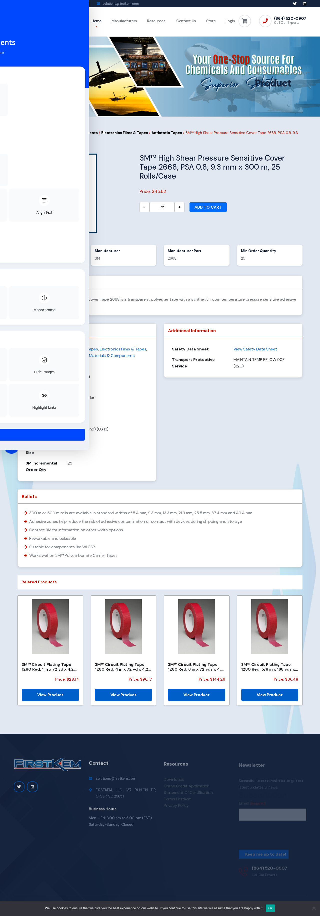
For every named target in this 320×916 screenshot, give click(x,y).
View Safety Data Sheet (255, 352)
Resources (156, 21)
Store (211, 21)
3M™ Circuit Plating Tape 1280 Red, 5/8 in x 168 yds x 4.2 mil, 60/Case (268, 670)
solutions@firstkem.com (120, 4)
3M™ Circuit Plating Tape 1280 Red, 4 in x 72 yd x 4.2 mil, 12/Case (121, 670)
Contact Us (185, 21)
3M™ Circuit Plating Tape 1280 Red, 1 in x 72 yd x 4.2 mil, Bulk (48, 670)
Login (230, 21)
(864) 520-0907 (290, 19)
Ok (270, 908)
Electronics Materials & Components (64, 136)
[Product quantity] (162, 211)
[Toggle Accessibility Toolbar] (11, 446)
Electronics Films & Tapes (124, 136)
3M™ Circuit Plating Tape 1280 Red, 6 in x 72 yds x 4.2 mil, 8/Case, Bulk (195, 670)
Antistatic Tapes (167, 136)
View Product (50, 698)
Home (97, 21)
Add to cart (208, 210)
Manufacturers (124, 21)
